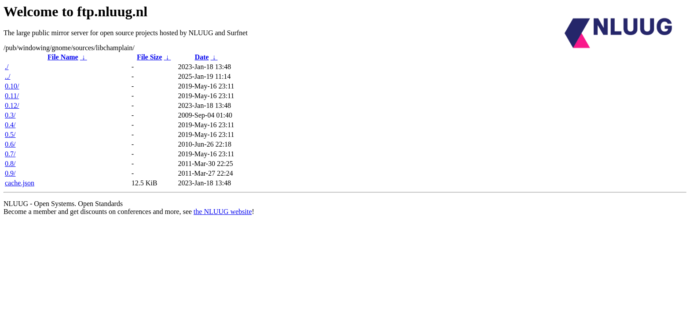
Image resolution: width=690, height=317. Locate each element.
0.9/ (10, 173)
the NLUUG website (223, 211)
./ (6, 66)
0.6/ (10, 144)
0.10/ (12, 86)
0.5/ (10, 134)
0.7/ (10, 154)
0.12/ (12, 105)
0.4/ (10, 125)
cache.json (19, 183)
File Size (149, 57)
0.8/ (10, 163)
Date (202, 57)
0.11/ (12, 96)
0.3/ (10, 115)
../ (7, 76)
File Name (63, 57)
